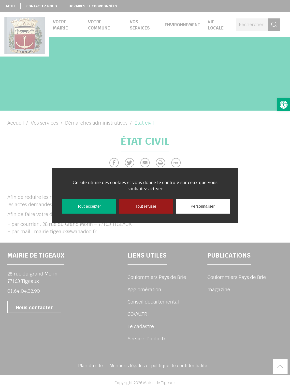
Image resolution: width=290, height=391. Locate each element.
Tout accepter (89, 206)
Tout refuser (145, 206)
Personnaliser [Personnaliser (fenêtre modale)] (203, 206)
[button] (283, 104)
